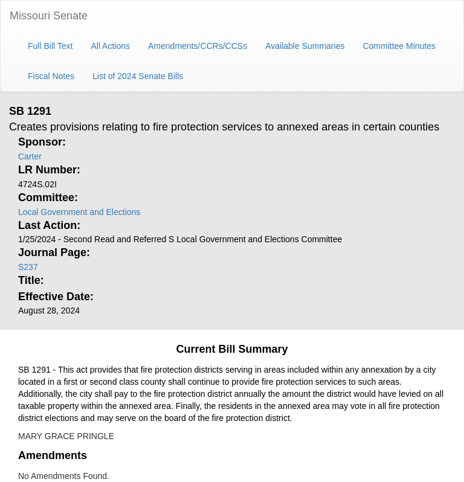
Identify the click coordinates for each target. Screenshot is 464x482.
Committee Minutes (399, 46)
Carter (30, 156)
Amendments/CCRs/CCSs (197, 46)
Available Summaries (304, 46)
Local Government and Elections (79, 212)
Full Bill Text (50, 46)
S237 (28, 267)
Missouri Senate (49, 16)
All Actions (110, 46)
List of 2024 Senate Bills (137, 76)
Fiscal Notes (51, 76)
